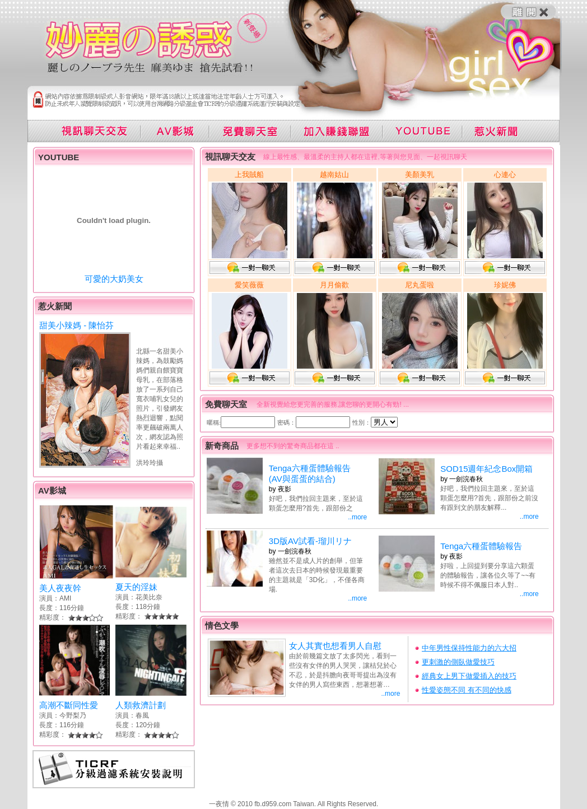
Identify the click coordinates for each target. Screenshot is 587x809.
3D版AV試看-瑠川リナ (310, 541)
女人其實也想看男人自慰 (335, 645)
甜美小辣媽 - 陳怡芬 (76, 325)
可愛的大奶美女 (114, 278)
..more (357, 517)
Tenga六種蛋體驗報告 (481, 546)
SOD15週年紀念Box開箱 (486, 468)
